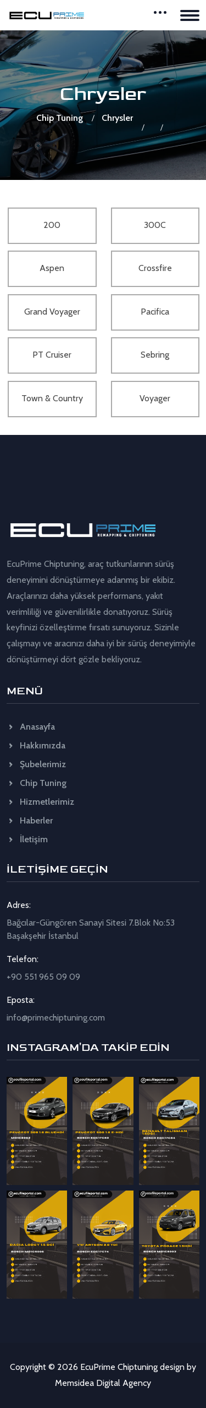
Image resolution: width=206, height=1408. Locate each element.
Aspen (52, 268)
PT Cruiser (51, 354)
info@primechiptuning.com (56, 1017)
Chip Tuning (59, 118)
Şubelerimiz (36, 764)
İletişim (27, 839)
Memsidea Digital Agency (103, 1383)
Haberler (30, 820)
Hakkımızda (36, 745)
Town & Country (52, 398)
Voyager (155, 398)
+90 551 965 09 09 (43, 976)
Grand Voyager (52, 311)
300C (155, 225)
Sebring (155, 354)
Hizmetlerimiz (40, 801)
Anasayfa (31, 726)
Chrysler (117, 118)
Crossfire (155, 268)
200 (51, 225)
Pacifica (155, 311)
